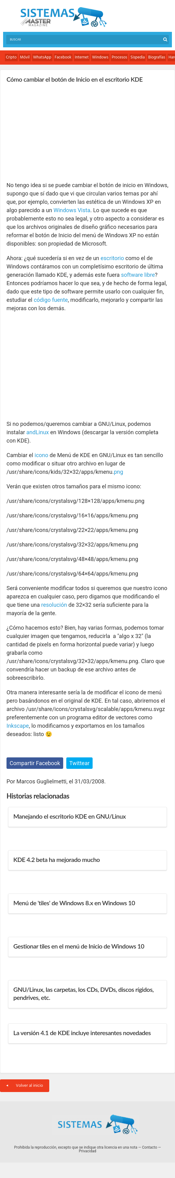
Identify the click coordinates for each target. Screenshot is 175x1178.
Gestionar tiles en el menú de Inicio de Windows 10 (78, 946)
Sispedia (137, 57)
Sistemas (63, 17)
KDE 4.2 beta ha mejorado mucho (56, 859)
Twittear (79, 763)
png (118, 472)
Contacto (149, 1147)
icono (41, 455)
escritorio (112, 258)
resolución (54, 605)
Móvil (25, 57)
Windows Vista (72, 210)
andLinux (37, 432)
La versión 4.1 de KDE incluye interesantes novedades (82, 1032)
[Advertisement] (53, 131)
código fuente (51, 300)
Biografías (156, 57)
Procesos (119, 57)
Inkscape (18, 725)
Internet (82, 57)
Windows (100, 57)
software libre (138, 275)
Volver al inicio (24, 1085)
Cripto (11, 57)
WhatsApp (42, 57)
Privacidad (87, 1151)
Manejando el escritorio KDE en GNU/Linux (69, 816)
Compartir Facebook (35, 763)
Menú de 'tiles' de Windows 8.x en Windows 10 (74, 902)
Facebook (63, 57)
